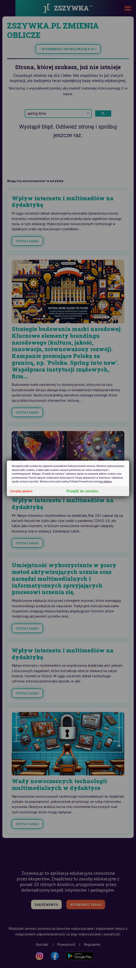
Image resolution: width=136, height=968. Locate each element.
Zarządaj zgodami (21, 491)
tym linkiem (105, 481)
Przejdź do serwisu (82, 491)
